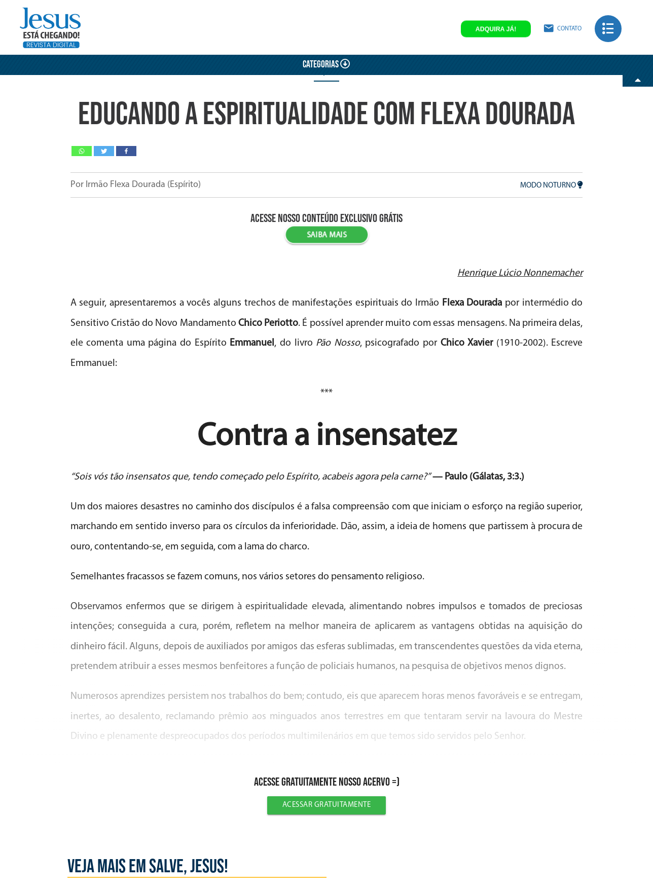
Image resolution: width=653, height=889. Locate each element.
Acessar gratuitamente (326, 805)
